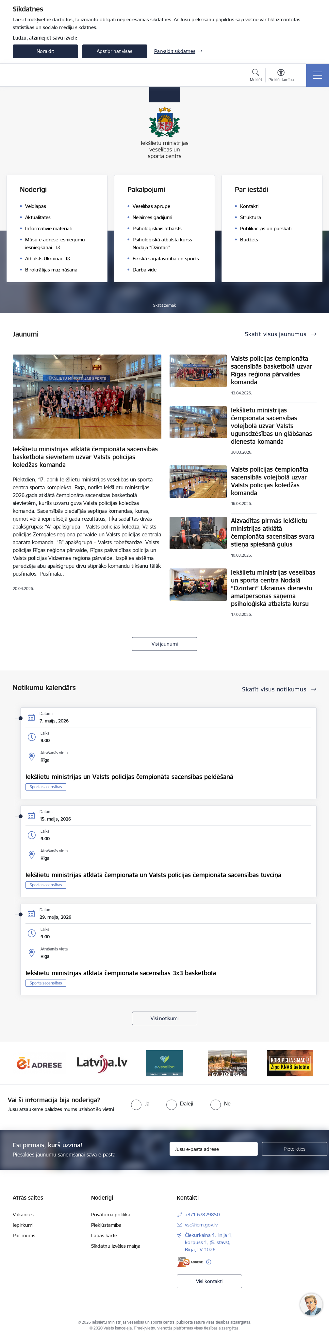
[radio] (140, 1103)
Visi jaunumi (165, 644)
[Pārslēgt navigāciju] (317, 75)
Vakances (23, 1214)
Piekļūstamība (106, 1225)
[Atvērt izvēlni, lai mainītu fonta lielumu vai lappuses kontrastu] (281, 76)
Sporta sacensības (46, 786)
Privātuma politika (110, 1214)
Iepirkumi (23, 1225)
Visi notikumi (164, 1018)
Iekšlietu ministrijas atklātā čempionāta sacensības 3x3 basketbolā (120, 973)
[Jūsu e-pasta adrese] (214, 1149)
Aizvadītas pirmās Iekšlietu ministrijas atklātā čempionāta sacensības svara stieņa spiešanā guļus (272, 532)
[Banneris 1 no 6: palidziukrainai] (39, 1063)
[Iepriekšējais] (23, 1063)
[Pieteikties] (294, 1149)
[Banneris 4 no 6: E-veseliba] (227, 1063)
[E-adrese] (190, 1262)
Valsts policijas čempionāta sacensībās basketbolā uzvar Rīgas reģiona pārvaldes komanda (271, 370)
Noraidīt (45, 51)
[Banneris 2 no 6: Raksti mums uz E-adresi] (101, 1063)
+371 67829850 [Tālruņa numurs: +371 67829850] (202, 1214)
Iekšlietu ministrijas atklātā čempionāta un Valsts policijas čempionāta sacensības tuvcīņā (153, 875)
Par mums (24, 1235)
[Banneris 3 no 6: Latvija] (164, 1063)
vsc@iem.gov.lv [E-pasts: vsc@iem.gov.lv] (201, 1225)
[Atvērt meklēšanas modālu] (256, 76)
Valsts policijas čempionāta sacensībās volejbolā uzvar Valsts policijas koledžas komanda (269, 481)
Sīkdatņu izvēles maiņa (115, 1246)
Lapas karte (104, 1235)
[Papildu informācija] (208, 1262)
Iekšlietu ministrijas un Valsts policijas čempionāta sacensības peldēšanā (129, 777)
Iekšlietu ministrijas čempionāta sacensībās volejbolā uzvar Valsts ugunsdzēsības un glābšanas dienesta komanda (271, 425)
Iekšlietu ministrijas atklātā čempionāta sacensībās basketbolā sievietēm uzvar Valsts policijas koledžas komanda (85, 457)
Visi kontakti (209, 1281)
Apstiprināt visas (114, 51)
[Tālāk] (305, 1063)
